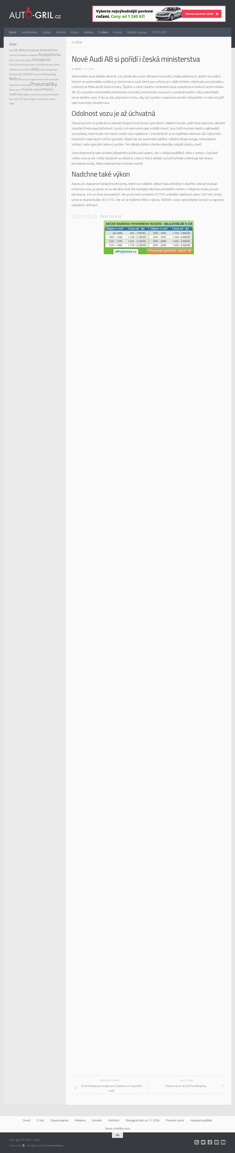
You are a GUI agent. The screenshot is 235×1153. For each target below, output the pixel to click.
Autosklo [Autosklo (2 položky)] (14, 64)
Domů (12, 32)
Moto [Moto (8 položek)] (13, 79)
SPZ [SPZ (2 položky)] (21, 99)
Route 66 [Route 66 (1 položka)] (55, 94)
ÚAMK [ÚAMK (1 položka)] (11, 103)
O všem (103, 32)
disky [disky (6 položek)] (35, 69)
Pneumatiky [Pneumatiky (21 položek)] (43, 84)
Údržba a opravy (137, 32)
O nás (40, 1120)
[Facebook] (210, 1142)
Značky (46, 32)
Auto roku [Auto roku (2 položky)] (14, 60)
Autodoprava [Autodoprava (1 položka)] (22, 55)
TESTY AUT (159, 32)
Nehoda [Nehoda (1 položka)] (40, 79)
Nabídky (88, 32)
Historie (61, 32)
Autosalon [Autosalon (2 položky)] (26, 60)
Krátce (75, 32)
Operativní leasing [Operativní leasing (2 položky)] (19, 85)
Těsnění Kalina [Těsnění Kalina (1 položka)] (42, 99)
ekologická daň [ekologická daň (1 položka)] (52, 69)
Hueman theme (55, 1145)
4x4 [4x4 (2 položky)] (11, 50)
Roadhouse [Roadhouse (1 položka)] (46, 94)
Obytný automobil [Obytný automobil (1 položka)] (51, 79)
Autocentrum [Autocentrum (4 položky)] (48, 49)
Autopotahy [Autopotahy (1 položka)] (33, 55)
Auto (78, 69)
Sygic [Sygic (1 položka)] (26, 99)
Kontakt (97, 1120)
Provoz (117, 32)
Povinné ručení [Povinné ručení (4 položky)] (31, 89)
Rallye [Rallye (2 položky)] (20, 94)
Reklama (80, 1120)
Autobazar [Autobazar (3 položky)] (32, 50)
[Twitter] (203, 1142)
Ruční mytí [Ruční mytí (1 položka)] (13, 99)
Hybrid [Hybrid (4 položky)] (27, 74)
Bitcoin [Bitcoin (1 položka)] (57, 64)
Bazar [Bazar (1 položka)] (51, 64)
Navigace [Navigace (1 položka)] (32, 79)
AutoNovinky (29, 32)
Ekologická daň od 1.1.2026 (143, 1120)
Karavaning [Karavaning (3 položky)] (49, 74)
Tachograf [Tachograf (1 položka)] (32, 99)
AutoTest (113, 1120)
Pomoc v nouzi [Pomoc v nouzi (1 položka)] (15, 89)
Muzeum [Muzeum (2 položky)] (23, 79)
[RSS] (196, 1142)
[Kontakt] (216, 1142)
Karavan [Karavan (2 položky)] (37, 74)
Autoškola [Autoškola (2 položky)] (42, 64)
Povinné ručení (175, 1120)
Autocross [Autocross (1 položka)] (13, 55)
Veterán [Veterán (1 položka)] (52, 99)
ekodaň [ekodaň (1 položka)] (43, 69)
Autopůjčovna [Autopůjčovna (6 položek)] (49, 54)
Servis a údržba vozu (117, 1128)
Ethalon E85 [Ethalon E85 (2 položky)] (16, 74)
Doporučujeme (59, 1120)
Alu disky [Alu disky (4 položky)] (20, 49)
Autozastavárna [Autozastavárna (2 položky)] (28, 64)
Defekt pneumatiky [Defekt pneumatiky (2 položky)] (19, 69)
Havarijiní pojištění (201, 1120)
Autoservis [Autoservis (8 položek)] (41, 59)
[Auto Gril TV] (223, 1142)
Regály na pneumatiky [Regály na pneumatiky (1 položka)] (33, 94)
